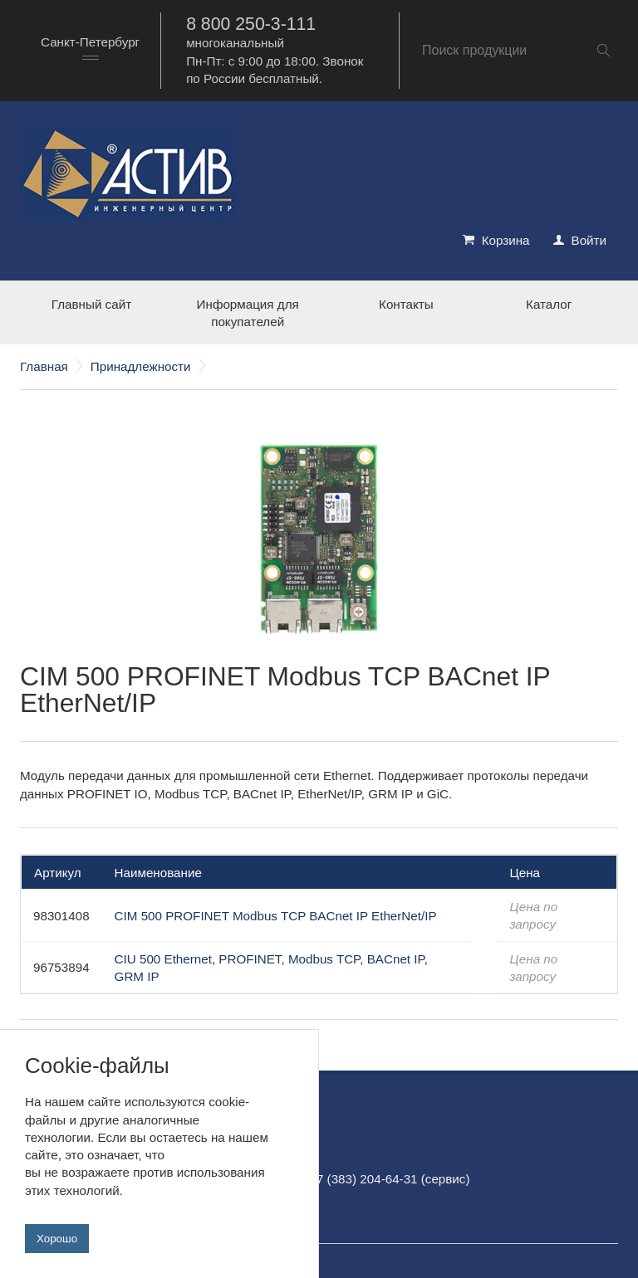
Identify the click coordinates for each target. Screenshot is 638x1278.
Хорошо (57, 1238)
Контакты (406, 304)
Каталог (549, 304)
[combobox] (90, 50)
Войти (589, 240)
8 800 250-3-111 (251, 24)
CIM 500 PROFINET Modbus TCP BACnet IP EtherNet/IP (276, 916)
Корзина (506, 240)
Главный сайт (91, 304)
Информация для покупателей (248, 313)
